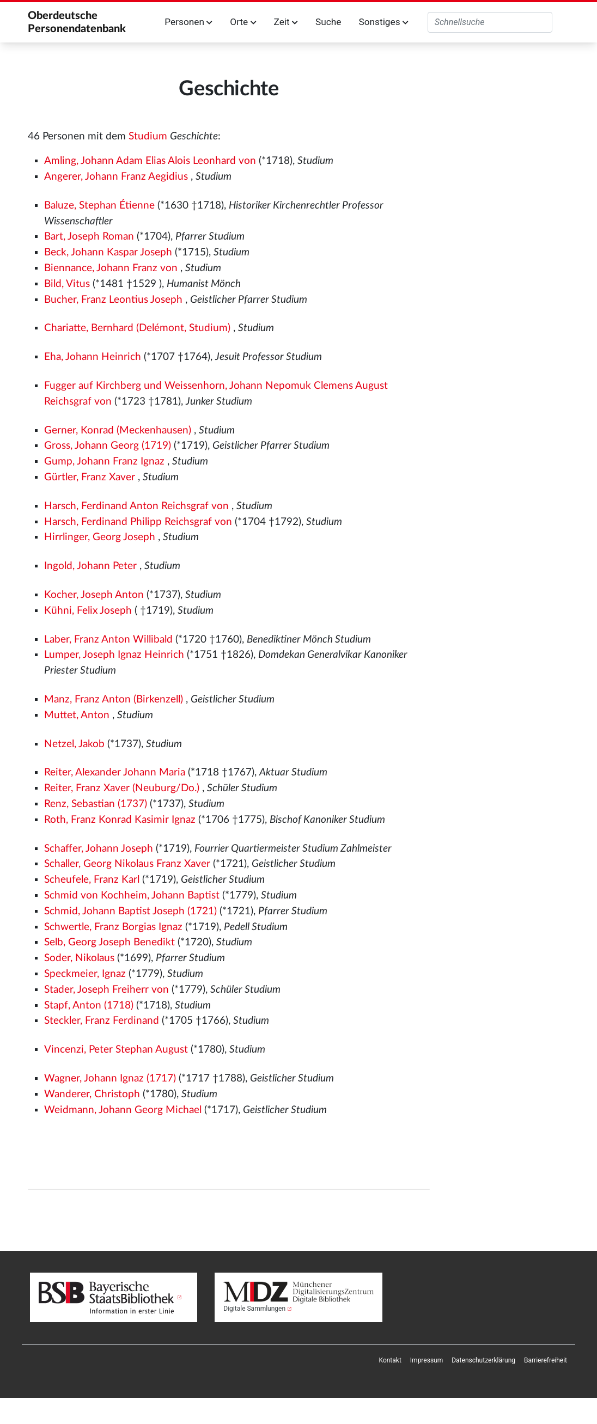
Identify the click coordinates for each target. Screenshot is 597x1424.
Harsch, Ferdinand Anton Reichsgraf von (136, 506)
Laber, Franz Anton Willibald (108, 639)
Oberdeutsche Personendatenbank (77, 22)
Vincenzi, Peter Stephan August (116, 1049)
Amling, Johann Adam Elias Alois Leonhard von (150, 161)
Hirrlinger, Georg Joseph (99, 537)
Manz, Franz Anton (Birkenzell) (113, 699)
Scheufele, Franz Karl (91, 880)
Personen (188, 21)
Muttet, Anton (76, 715)
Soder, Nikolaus (79, 958)
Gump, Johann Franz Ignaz (104, 461)
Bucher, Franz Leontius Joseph (113, 300)
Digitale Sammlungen (254, 1308)
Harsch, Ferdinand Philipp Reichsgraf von (138, 522)
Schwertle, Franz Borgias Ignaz (113, 927)
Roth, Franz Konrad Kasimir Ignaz (120, 820)
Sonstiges (383, 21)
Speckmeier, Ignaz (85, 974)
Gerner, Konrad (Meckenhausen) (117, 430)
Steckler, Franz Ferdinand (101, 1021)
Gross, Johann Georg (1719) (107, 446)
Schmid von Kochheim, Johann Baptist (132, 895)
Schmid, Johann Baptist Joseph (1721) (130, 911)
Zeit (286, 21)
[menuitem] (390, 1360)
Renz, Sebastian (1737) (95, 804)
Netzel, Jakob (74, 744)
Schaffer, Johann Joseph (98, 849)
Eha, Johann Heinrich (92, 357)
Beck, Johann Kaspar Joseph (108, 252)
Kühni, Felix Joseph (88, 611)
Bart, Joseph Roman (89, 236)
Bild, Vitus (67, 284)
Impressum (426, 1360)
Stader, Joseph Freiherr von (106, 990)
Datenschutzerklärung (483, 1360)
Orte (243, 21)
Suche (328, 21)
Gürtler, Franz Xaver (89, 477)
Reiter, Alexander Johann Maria (114, 772)
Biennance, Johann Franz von (111, 268)
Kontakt (390, 1360)
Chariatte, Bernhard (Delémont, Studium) (137, 328)
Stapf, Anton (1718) (88, 1005)
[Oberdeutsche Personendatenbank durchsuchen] (490, 22)
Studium (148, 136)
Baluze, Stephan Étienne (99, 205)
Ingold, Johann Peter (90, 566)
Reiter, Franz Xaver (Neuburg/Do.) (121, 788)
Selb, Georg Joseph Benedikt (109, 942)
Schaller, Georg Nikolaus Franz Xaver (127, 864)
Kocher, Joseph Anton (94, 595)
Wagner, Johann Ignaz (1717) (110, 1078)
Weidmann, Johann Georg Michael (123, 1110)
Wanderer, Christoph (92, 1094)
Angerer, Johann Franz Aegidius (116, 177)
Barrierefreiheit (545, 1360)
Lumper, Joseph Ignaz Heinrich (114, 655)
